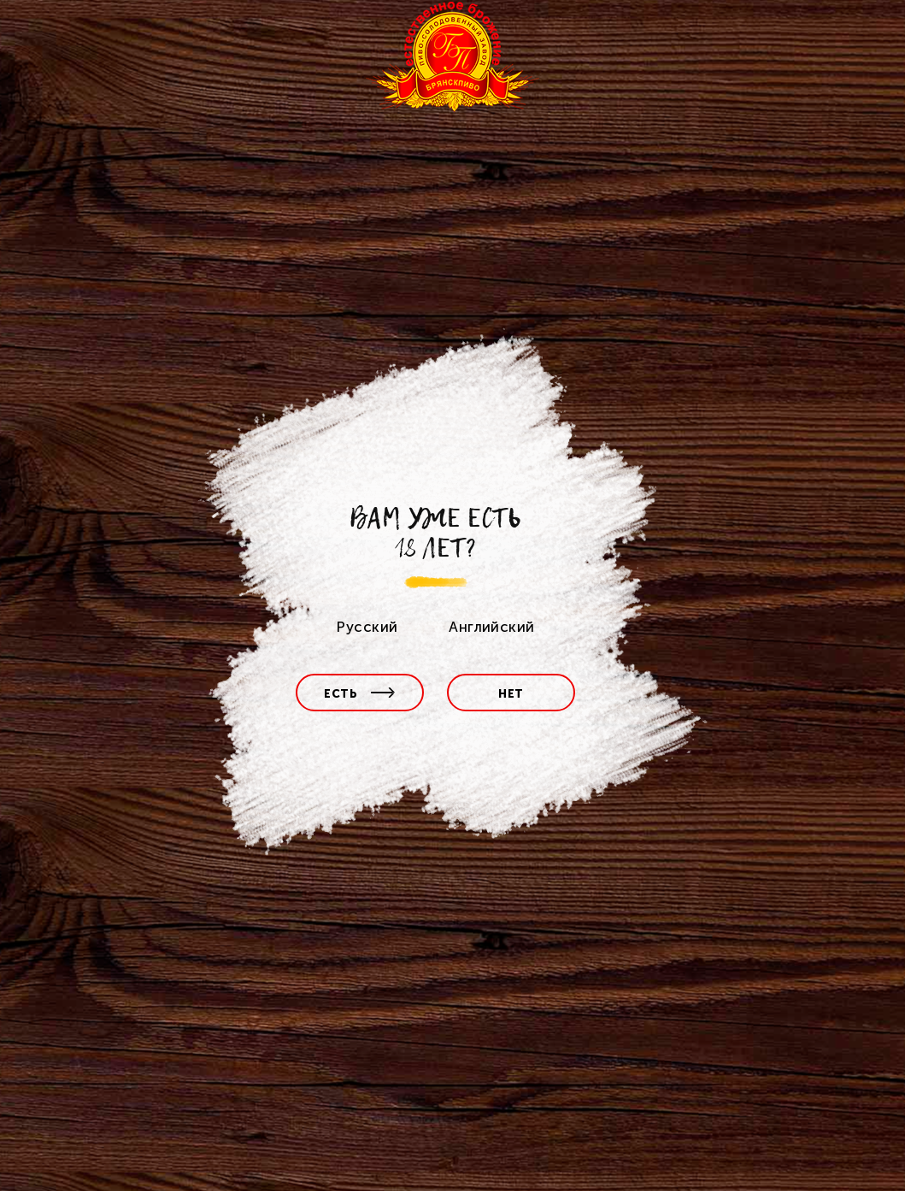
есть (360, 693)
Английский (491, 626)
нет (510, 693)
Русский (366, 626)
